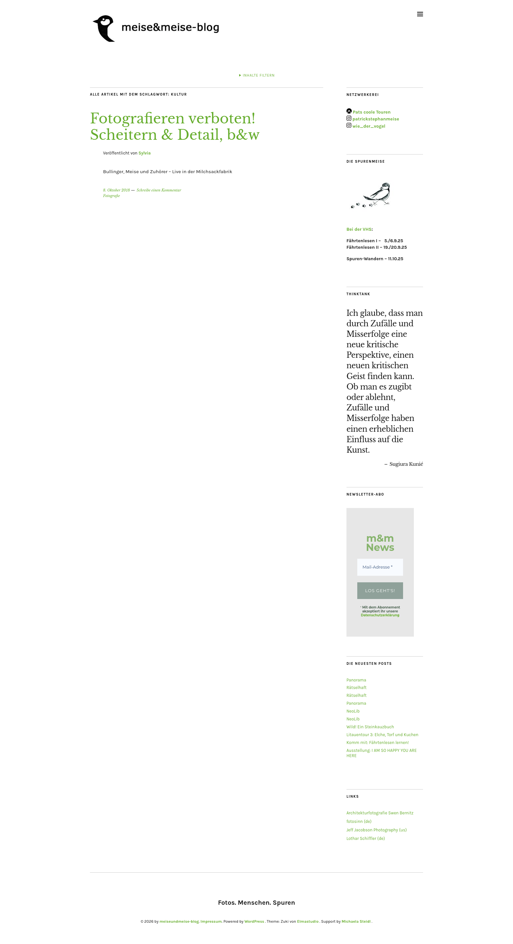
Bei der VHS (359, 229)
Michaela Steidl (356, 921)
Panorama (356, 680)
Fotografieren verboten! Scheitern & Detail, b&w (175, 126)
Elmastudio (308, 921)
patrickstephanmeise (375, 119)
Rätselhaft (356, 687)
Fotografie (111, 195)
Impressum (211, 921)
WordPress (254, 921)
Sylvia (144, 153)
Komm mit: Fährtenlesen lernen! (377, 742)
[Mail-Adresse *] (380, 567)
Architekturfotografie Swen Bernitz (380, 812)
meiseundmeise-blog (179, 921)
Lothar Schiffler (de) (365, 838)
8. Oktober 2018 (116, 190)
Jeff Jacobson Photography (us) (376, 829)
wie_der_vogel (368, 126)
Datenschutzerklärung (380, 615)
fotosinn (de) (359, 821)
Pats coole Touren (372, 112)
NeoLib (353, 711)
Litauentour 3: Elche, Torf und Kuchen (382, 734)
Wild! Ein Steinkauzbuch (370, 726)
